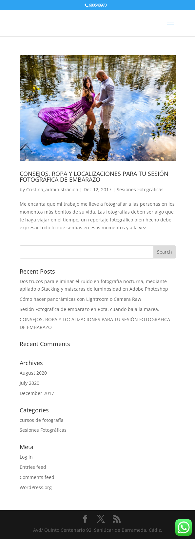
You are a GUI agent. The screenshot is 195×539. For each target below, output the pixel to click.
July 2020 (29, 383)
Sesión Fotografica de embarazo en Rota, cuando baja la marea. (89, 309)
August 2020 (33, 373)
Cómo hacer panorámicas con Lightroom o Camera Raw (80, 299)
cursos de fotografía (42, 420)
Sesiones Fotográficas (140, 189)
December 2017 (37, 393)
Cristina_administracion (52, 189)
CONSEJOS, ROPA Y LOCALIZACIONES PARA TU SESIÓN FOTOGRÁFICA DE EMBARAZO (94, 176)
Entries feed (33, 467)
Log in (26, 457)
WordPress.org (36, 487)
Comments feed (37, 477)
